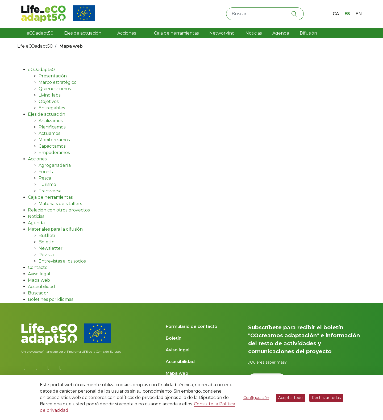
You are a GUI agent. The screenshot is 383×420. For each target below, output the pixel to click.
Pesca (45, 178)
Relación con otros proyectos (59, 210)
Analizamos (51, 120)
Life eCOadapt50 (35, 46)
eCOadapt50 (40, 33)
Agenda (280, 33)
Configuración (256, 397)
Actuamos (49, 133)
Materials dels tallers (60, 203)
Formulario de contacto (191, 326)
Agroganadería (55, 165)
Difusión (309, 33)
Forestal (47, 171)
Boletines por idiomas (50, 299)
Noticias (253, 33)
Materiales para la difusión (55, 229)
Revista (46, 254)
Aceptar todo (290, 397)
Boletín (47, 241)
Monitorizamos (54, 139)
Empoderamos (54, 152)
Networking (222, 33)
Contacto (38, 267)
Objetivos (49, 101)
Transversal (51, 190)
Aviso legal (39, 273)
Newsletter (51, 248)
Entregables (52, 107)
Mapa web (39, 280)
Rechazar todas (326, 397)
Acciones (126, 33)
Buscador (38, 293)
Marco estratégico (58, 82)
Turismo (47, 184)
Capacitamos (52, 146)
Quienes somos (55, 88)
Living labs (49, 95)
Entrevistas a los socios (62, 261)
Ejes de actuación (83, 33)
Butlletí (47, 235)
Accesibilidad (41, 286)
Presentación (53, 75)
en (358, 13)
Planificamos (52, 127)
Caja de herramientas (175, 33)
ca (336, 13)
